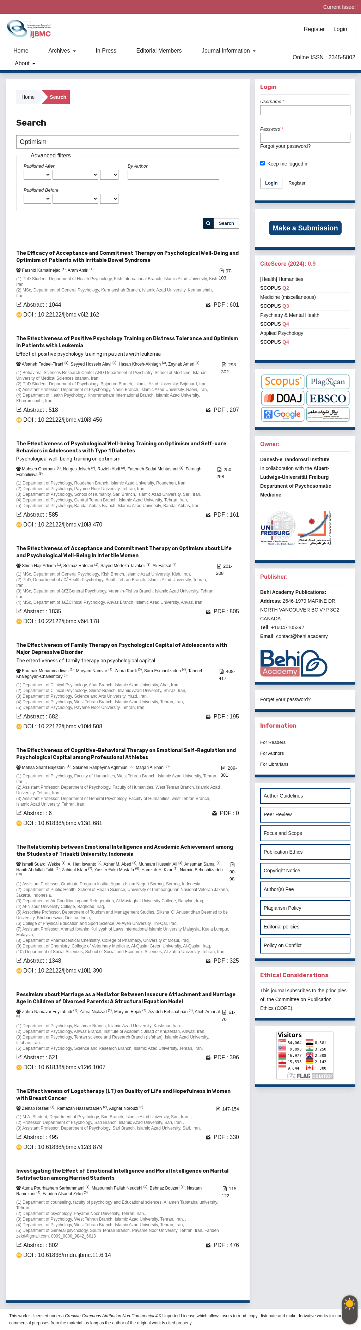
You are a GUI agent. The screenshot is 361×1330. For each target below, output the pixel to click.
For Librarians (274, 764)
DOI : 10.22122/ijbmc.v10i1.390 (62, 971)
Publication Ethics (283, 852)
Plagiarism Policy (282, 908)
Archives (60, 51)
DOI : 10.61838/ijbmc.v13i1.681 (62, 823)
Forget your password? (285, 699)
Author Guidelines (283, 796)
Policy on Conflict (282, 945)
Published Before (41, 190)
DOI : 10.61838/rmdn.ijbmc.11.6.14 (67, 1255)
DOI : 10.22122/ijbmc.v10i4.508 (62, 726)
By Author (138, 166)
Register (314, 29)
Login (340, 29)
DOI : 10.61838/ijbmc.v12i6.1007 (64, 1067)
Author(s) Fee (279, 889)
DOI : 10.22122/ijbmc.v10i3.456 (62, 420)
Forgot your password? (285, 146)
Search (226, 223)
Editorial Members (159, 51)
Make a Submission (305, 228)
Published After (39, 166)
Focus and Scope (283, 833)
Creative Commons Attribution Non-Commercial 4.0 (113, 1315)
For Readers (273, 742)
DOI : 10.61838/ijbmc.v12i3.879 (62, 1147)
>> (232, 1286)
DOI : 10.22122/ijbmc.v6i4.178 (61, 621)
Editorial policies (281, 926)
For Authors (272, 753)
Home (21, 51)
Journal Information (226, 51)
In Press (106, 51)
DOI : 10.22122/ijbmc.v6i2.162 (61, 315)
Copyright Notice (282, 870)
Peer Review (278, 814)
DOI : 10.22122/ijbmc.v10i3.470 (62, 525)
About (23, 63)
